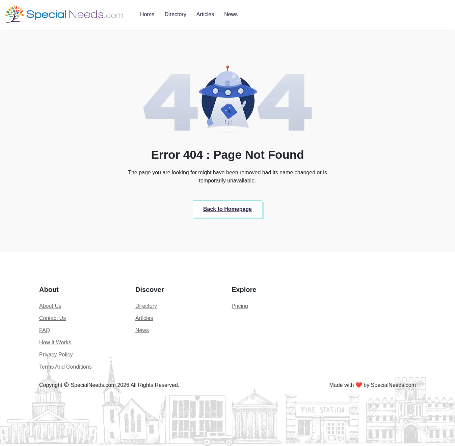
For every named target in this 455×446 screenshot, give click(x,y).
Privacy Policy (56, 354)
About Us (50, 306)
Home (147, 14)
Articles (205, 14)
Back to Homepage (227, 209)
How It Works (55, 342)
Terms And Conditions (65, 367)
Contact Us (52, 318)
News (231, 14)
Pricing (240, 306)
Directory (175, 14)
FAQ (44, 330)
